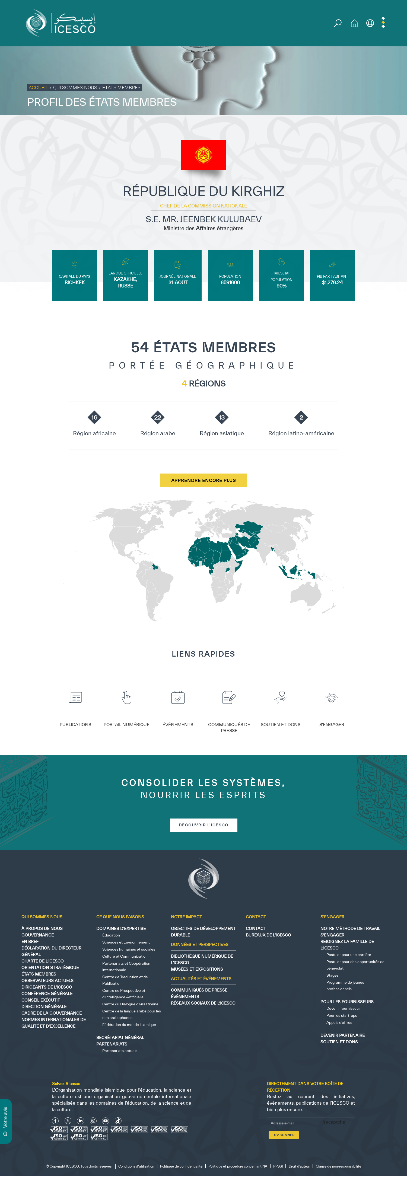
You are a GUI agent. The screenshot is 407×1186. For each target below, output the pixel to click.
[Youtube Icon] (105, 1121)
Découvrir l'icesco (203, 826)
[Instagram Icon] (93, 1121)
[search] (338, 23)
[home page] (63, 22)
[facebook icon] (55, 1121)
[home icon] (355, 22)
